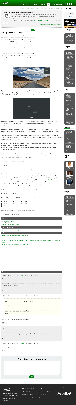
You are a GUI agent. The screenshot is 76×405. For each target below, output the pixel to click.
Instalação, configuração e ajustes (11, 224)
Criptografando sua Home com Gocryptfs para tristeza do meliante (69, 67)
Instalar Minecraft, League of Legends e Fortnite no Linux (15, 235)
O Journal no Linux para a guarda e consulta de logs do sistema (69, 83)
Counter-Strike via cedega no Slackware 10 (12, 238)
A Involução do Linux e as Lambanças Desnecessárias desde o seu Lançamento (69, 75)
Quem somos (42, 394)
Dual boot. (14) (69, 142)
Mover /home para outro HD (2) (69, 151)
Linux (32, 8)
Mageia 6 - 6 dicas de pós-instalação (11, 230)
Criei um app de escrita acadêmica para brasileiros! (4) (70, 36)
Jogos (37, 8)
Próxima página (15, 214)
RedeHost (69, 16)
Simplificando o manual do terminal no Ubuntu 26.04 (69, 96)
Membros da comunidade (27, 397)
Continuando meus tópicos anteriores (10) (69, 146)
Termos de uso (42, 397)
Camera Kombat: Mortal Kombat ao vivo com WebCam (15, 244)
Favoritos (47, 24)
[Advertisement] (49, 45)
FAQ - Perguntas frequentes (28, 388)
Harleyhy (21, 343)
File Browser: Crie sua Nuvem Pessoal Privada (69, 52)
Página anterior (5, 214)
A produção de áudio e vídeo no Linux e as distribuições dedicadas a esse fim (69, 59)
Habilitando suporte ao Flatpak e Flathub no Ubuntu (69, 121)
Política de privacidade (44, 391)
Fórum (35, 4)
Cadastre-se (59, 4)
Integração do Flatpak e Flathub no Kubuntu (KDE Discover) (69, 115)
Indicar (53, 24)
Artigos (27, 8)
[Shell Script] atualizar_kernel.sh (70, 197)
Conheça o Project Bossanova (9, 247)
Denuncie (42, 24)
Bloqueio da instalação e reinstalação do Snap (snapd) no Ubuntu (69, 103)
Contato (41, 388)
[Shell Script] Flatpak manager (69, 214)
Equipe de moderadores (27, 394)
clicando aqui (51, 180)
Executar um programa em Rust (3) (68, 138)
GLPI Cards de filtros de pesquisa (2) (70, 132)
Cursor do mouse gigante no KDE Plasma (69, 109)
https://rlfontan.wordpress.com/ (41, 20)
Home (23, 8)
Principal (26, 4)
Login (53, 4)
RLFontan (7, 19)
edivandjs (21, 275)
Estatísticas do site (26, 391)
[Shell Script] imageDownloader (70, 209)
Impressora (58, 24)
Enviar (43, 4)
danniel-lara (22, 328)
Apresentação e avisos (8, 221)
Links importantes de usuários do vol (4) (69, 41)
